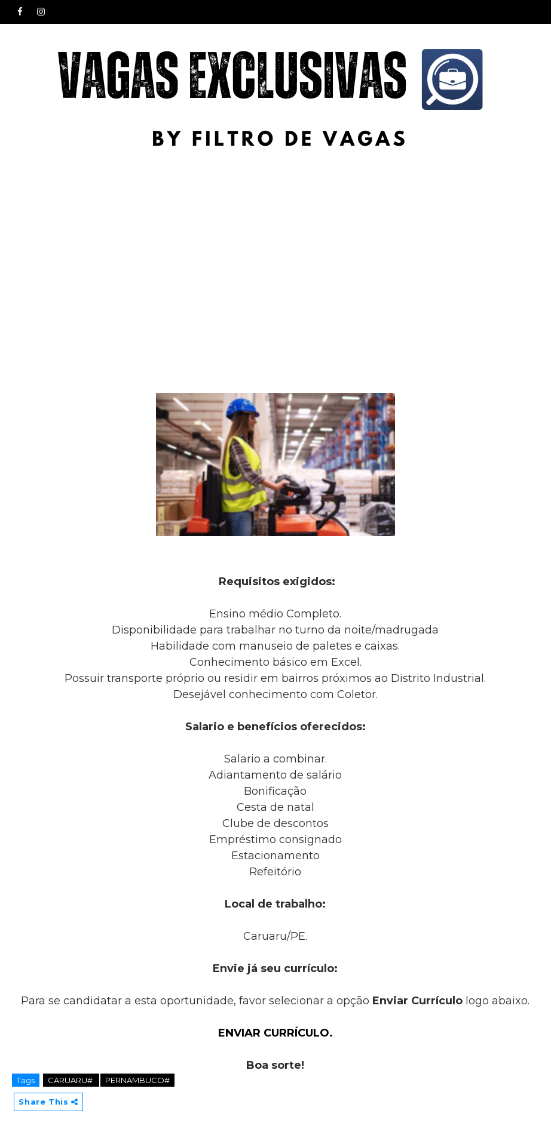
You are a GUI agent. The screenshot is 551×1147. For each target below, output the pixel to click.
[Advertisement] (275, 246)
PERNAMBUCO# (137, 1080)
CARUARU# (71, 1080)
